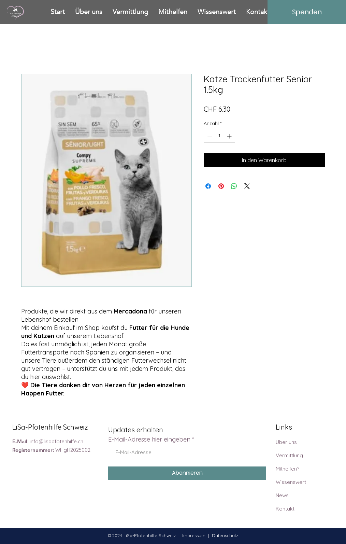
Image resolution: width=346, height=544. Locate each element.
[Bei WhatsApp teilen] (234, 186)
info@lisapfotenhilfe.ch (56, 441)
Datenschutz (225, 535)
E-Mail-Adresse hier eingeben (149, 439)
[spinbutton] (219, 136)
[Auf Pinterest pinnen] (221, 186)
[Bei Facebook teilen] (208, 186)
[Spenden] (307, 12)
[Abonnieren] (187, 473)
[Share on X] (247, 186)
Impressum (193, 535)
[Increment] (230, 136)
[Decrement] (209, 136)
